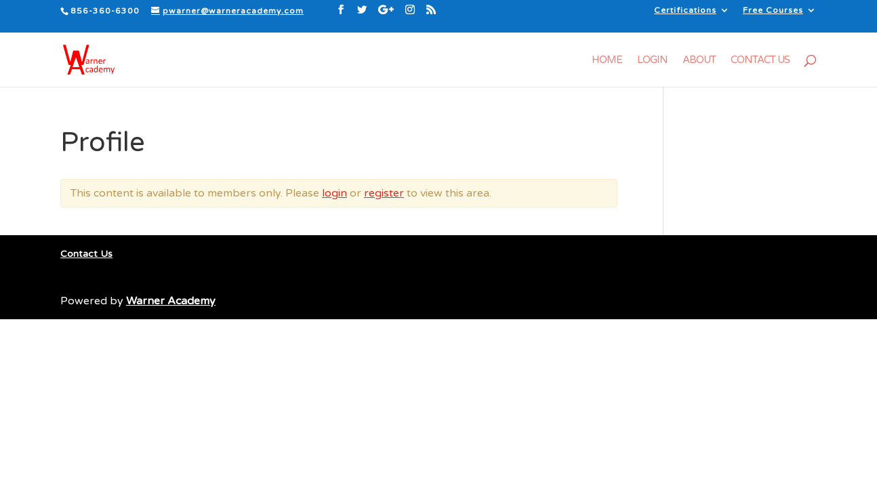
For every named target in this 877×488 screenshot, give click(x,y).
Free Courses (773, 10)
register (384, 193)
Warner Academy (171, 301)
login (334, 193)
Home (607, 60)
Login (652, 60)
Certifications (685, 10)
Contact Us (760, 60)
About (699, 60)
